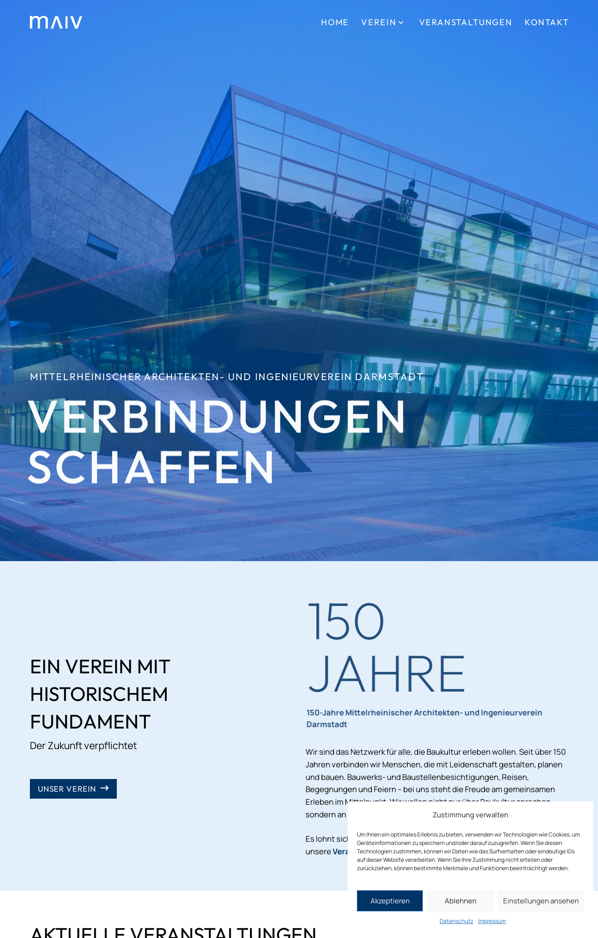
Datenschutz (456, 921)
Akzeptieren (390, 901)
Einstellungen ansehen (541, 901)
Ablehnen (461, 901)
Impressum (492, 921)
